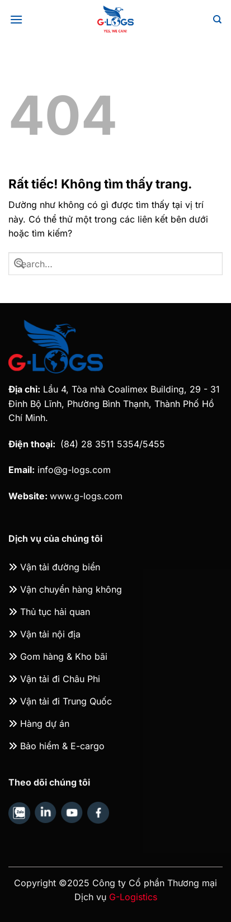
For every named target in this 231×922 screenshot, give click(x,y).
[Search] (217, 19)
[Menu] (16, 19)
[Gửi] (19, 263)
